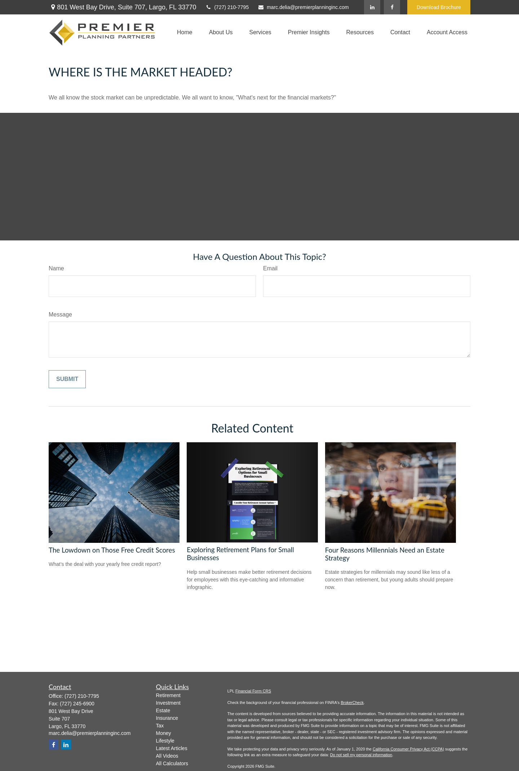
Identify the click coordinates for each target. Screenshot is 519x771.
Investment (168, 703)
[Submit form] (67, 379)
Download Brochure (439, 7)
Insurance (167, 718)
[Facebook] (392, 7)
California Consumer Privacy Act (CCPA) (408, 749)
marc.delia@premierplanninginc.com (303, 7)
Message (60, 314)
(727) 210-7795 (227, 7)
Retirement (168, 695)
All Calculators (172, 763)
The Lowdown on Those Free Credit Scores (112, 550)
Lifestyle (165, 741)
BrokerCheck (352, 702)
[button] (184, 32)
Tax (160, 725)
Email (270, 268)
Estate (163, 710)
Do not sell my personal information (361, 755)
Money (163, 733)
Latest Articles (171, 748)
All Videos (167, 756)
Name (56, 268)
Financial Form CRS (253, 691)
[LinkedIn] (372, 7)
